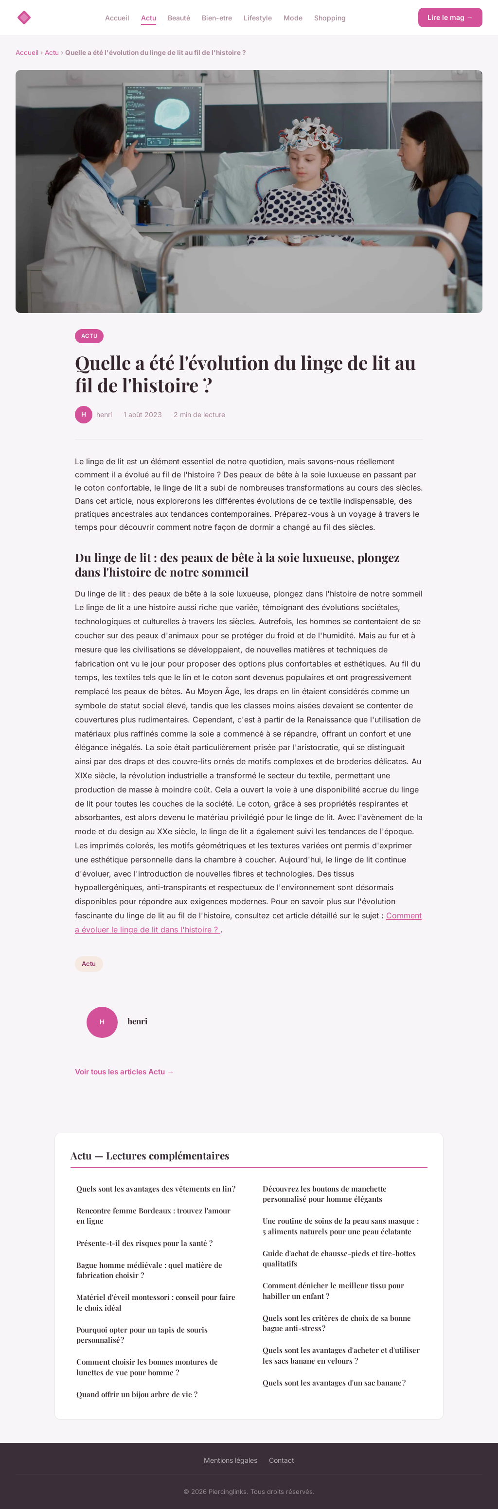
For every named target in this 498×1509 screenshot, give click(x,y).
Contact (281, 1460)
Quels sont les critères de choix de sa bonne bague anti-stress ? (337, 1323)
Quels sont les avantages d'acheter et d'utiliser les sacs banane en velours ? (341, 1355)
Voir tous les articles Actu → (124, 1071)
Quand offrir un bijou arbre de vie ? (136, 1394)
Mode (293, 17)
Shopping (330, 17)
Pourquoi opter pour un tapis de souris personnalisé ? (142, 1335)
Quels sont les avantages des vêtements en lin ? (155, 1188)
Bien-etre (217, 17)
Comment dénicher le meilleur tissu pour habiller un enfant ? (333, 1290)
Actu (148, 17)
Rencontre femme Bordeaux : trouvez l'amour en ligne (153, 1216)
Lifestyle (258, 17)
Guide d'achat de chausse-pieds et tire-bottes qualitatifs (339, 1258)
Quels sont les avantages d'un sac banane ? (334, 1382)
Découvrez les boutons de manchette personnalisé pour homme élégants (325, 1194)
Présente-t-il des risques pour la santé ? (144, 1243)
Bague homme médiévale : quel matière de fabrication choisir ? (149, 1270)
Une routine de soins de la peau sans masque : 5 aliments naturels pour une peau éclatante (341, 1226)
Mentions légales (230, 1460)
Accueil (117, 17)
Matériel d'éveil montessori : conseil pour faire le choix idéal (155, 1302)
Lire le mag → (450, 17)
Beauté (179, 17)
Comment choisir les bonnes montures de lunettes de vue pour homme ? (147, 1367)
